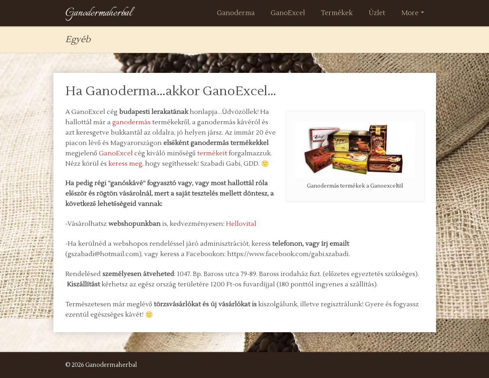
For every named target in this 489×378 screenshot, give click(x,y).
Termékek (337, 13)
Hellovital (241, 224)
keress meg (125, 164)
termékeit (212, 153)
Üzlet (377, 13)
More (412, 13)
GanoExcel (288, 13)
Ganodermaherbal (98, 13)
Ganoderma (236, 13)
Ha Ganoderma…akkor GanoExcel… (170, 91)
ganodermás (131, 122)
